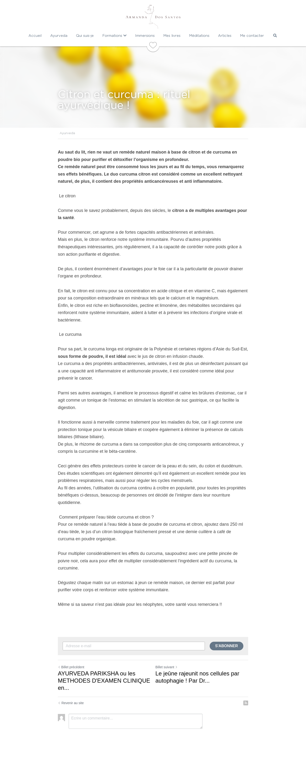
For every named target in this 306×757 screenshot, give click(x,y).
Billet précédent (71, 667)
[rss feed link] (245, 703)
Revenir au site (71, 703)
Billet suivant (166, 667)
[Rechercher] (275, 35)
